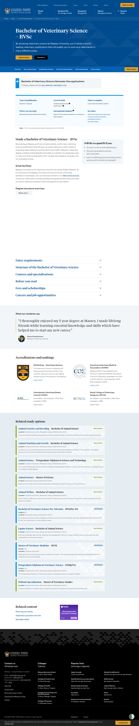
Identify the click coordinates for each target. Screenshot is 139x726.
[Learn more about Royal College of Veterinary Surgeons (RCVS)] (79, 398)
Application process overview (28, 615)
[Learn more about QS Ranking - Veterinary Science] (23, 373)
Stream (95, 5)
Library (75, 5)
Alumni (106, 5)
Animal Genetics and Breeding (33, 428)
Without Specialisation (29, 582)
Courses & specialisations (65, 69)
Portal (85, 5)
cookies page (9, 724)
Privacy (86, 717)
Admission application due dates (99, 114)
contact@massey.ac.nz (17, 675)
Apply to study (127, 5)
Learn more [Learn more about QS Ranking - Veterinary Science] (38, 380)
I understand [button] (123, 723)
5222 (10, 682)
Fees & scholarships (82, 69)
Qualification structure (47, 69)
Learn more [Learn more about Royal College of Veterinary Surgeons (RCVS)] (94, 405)
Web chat (7, 686)
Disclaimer (74, 717)
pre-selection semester (52, 85)
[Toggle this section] (58, 260)
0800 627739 (18, 677)
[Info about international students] (73, 110)
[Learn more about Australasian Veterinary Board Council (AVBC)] (23, 398)
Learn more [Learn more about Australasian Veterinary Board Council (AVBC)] (38, 405)
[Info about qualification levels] (69, 103)
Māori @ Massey (43, 5)
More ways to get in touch (13, 693)
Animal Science (26, 460)
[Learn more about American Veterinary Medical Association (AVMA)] (79, 371)
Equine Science (26, 528)
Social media (8, 689)
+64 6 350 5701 (25, 680)
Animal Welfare (26, 492)
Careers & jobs (96, 69)
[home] (18, 11)
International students (60, 5)
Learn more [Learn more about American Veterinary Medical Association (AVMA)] (94, 385)
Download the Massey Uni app (14, 696)
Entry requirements (30, 69)
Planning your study (24, 611)
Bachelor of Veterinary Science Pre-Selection (40, 509)
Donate (7, 700)
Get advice (41, 57)
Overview (18, 69)
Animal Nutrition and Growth (33, 443)
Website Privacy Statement (88, 722)
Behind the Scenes (71, 176)
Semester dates (93, 121)
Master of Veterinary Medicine (33, 545)
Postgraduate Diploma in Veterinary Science (40, 565)
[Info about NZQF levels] (63, 106)
